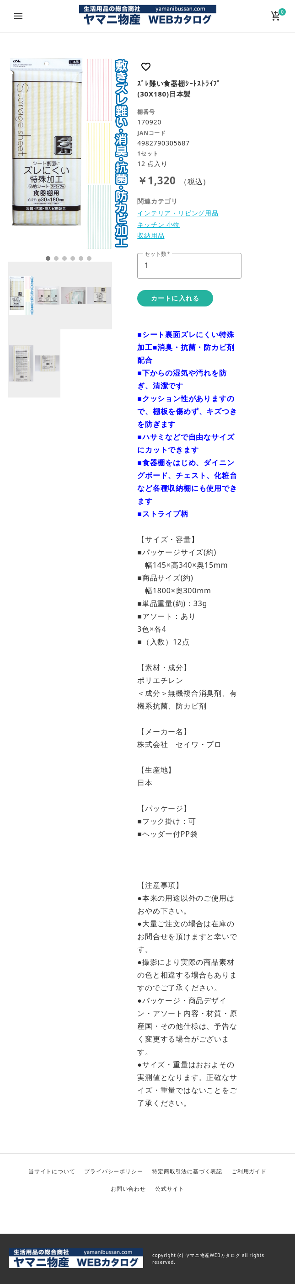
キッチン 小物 (158, 224)
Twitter (126, 1212)
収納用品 (150, 235)
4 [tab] (72, 258)
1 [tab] (48, 258)
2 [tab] (56, 258)
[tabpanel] (69, 153)
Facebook (148, 1212)
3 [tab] (64, 258)
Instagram (169, 1212)
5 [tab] (81, 258)
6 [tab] (89, 258)
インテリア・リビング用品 (178, 213)
